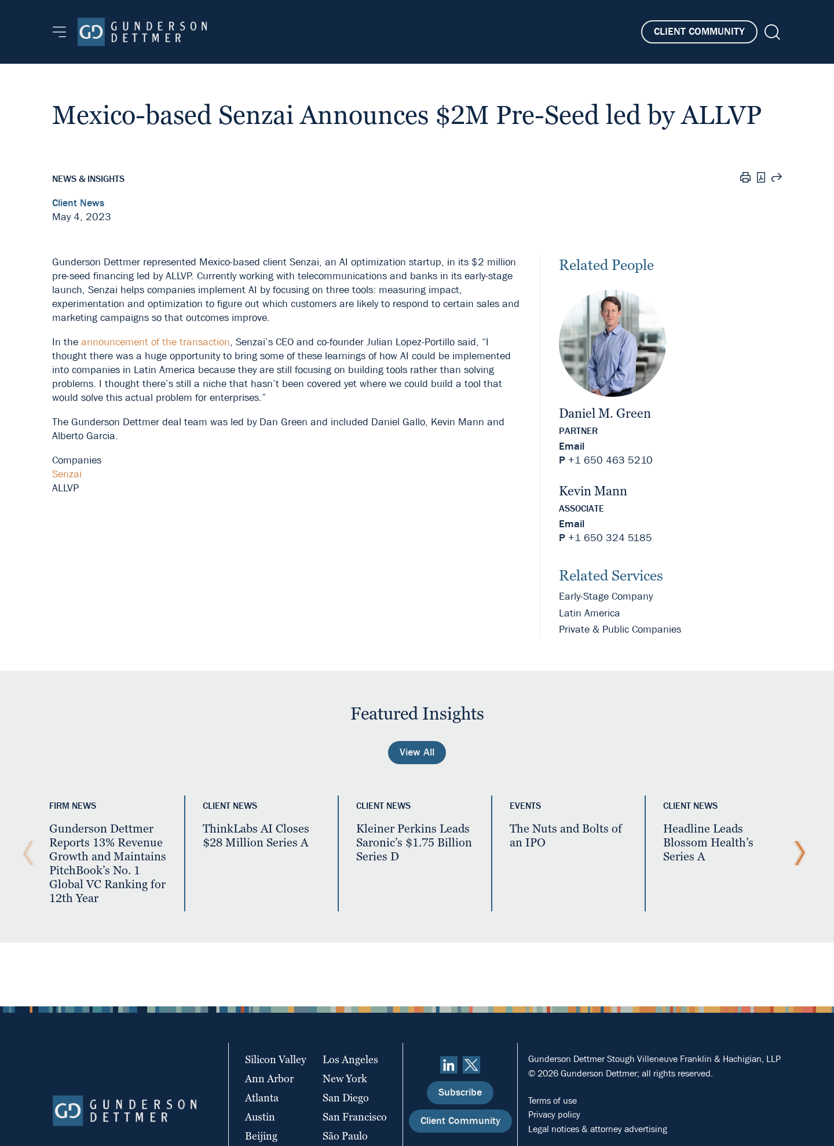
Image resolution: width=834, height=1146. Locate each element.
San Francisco (355, 1117)
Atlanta (262, 1098)
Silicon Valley (275, 1059)
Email (571, 446)
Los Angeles (350, 1059)
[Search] (771, 32)
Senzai (67, 474)
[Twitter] (471, 1065)
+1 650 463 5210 (610, 460)
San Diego (346, 1098)
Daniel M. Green (605, 413)
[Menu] (59, 32)
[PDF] (761, 178)
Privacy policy (554, 1114)
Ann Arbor (269, 1078)
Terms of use (552, 1100)
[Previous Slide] (25, 853)
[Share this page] (776, 179)
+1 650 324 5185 (610, 538)
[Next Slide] (797, 853)
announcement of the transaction (155, 342)
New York (345, 1078)
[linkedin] (449, 1065)
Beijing (261, 1136)
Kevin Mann (593, 491)
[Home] (142, 31)
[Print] (745, 179)
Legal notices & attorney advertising (597, 1129)
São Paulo (345, 1136)
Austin (260, 1117)
